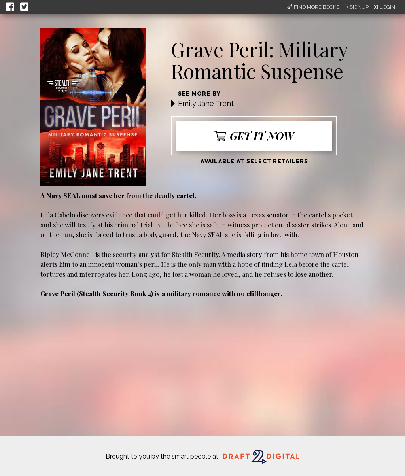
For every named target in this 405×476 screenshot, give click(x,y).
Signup (356, 7)
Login (384, 7)
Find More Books (313, 7)
